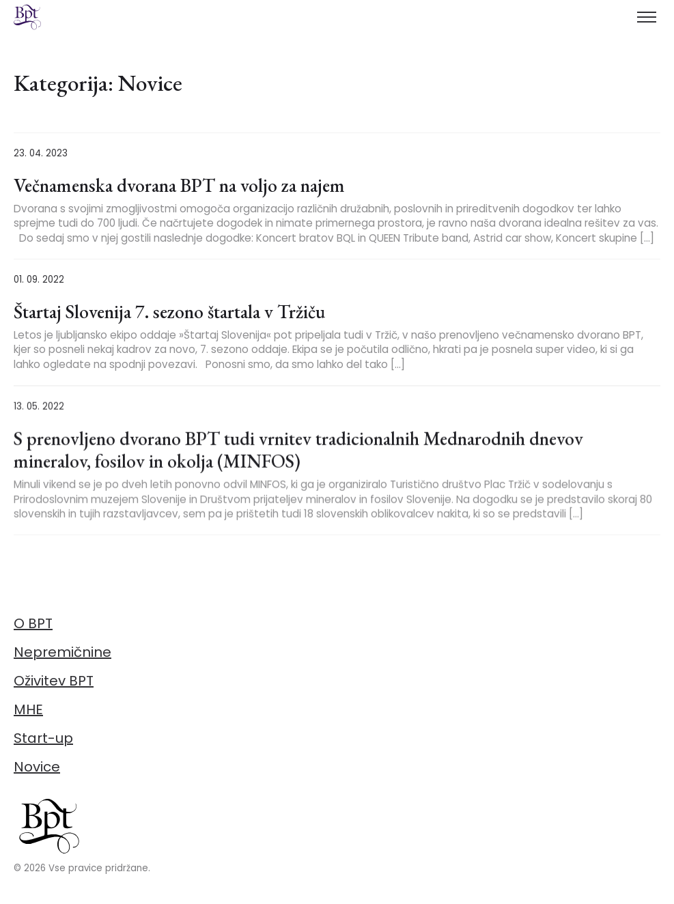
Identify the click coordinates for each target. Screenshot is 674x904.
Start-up (43, 738)
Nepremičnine (62, 652)
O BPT (33, 623)
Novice (37, 766)
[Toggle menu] (646, 17)
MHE (28, 709)
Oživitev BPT (54, 680)
